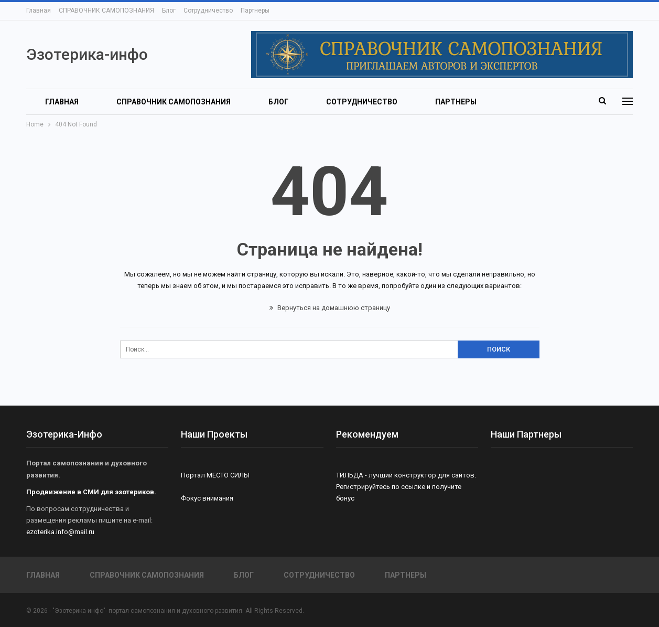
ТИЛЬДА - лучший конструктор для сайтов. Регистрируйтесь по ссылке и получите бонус (406, 486)
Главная (38, 10)
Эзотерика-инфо (87, 54)
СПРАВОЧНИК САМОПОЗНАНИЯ (106, 10)
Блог (169, 10)
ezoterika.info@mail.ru (60, 532)
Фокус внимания (207, 498)
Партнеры (255, 10)
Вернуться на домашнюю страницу (329, 308)
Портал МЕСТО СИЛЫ (215, 475)
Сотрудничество (208, 10)
